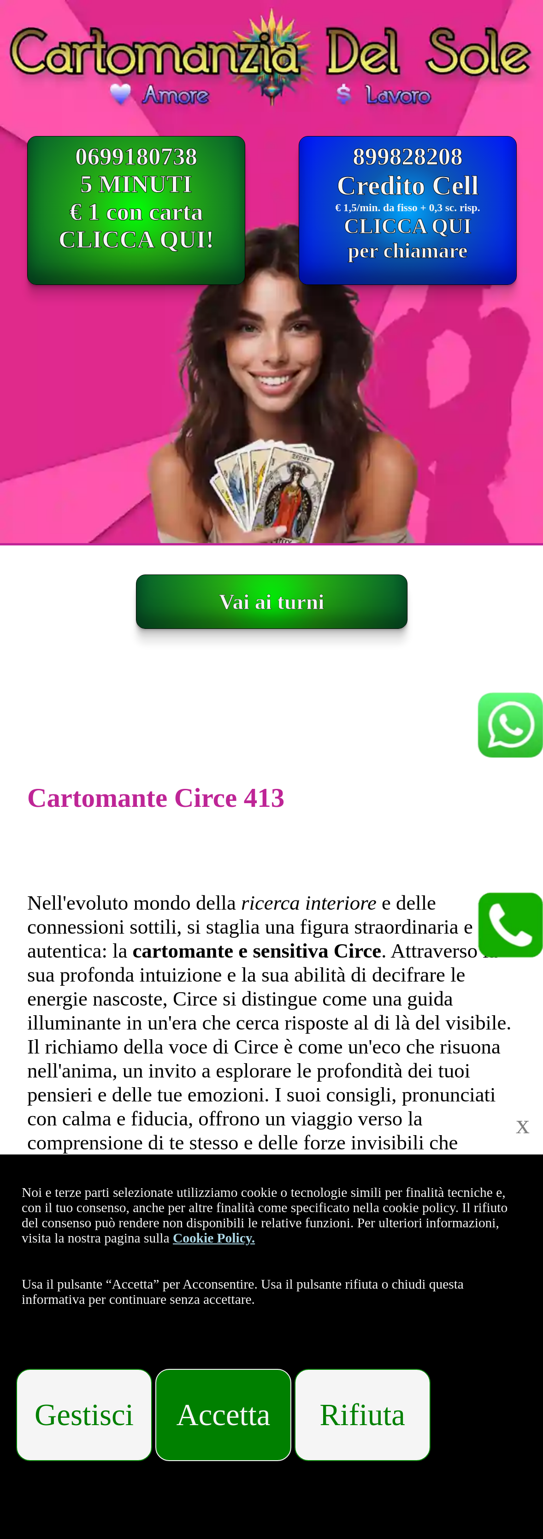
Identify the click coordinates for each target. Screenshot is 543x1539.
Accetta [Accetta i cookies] (224, 1415)
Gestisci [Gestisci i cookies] (84, 1415)
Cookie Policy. (214, 1238)
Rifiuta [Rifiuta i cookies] (362, 1415)
